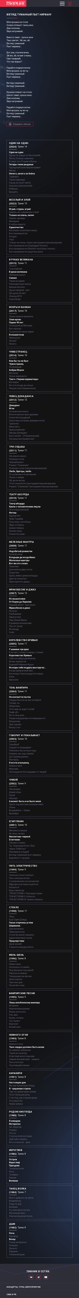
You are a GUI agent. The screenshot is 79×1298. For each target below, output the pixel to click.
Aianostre (14, 680)
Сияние (13, 278)
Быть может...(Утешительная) (24, 436)
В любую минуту (17, 224)
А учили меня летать (19, 1210)
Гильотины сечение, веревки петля (26, 420)
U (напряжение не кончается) (24, 881)
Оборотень (14, 706)
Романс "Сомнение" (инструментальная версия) (33, 486)
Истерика (13, 1005)
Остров (13, 1159)
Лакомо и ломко (17, 842)
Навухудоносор (17, 932)
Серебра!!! (14, 744)
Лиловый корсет (17, 275)
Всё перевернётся (18, 233)
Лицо (11, 916)
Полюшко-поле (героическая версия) (28, 468)
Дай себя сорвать (18, 1139)
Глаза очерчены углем (21, 922)
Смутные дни (15, 982)
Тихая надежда (17, 179)
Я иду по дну (15, 1204)
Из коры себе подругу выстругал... (27, 667)
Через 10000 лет (17, 849)
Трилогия (14, 423)
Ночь (11, 1171)
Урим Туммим (16, 519)
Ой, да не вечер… (17, 480)
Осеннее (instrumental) (20, 186)
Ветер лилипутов (17, 661)
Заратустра (15, 617)
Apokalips (14, 813)
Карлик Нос (15, 516)
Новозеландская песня (21, 1216)
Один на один (16, 152)
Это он (12, 1133)
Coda (11, 632)
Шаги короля (15, 979)
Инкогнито (14, 426)
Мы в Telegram (38, 1277)
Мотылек (13, 373)
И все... (12, 676)
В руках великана (18, 272)
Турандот (14, 176)
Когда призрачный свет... (22, 670)
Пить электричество (19, 878)
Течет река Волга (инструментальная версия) (32, 483)
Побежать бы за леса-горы (22, 750)
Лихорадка (14, 789)
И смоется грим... (17, 534)
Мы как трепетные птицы (22, 1085)
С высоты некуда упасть (21, 947)
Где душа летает (17, 293)
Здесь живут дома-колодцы (23, 575)
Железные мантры (19, 560)
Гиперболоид (15, 554)
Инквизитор (15, 1201)
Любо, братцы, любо (20, 471)
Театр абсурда (17, 503)
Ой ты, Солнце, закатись (21, 158)
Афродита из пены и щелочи (23, 884)
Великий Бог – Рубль (19, 810)
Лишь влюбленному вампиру (24, 1002)
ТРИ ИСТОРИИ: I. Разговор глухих (25, 893)
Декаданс (14, 405)
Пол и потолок (16, 1062)
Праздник (14, 1165)
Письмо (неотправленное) (22, 388)
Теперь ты (14, 703)
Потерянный (15, 367)
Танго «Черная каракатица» (24, 379)
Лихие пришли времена (21, 316)
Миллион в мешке (18, 830)
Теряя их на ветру (18, 1053)
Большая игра (16, 334)
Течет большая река (19, 1094)
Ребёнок (13, 189)
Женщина (14, 221)
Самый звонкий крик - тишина (24, 1059)
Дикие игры (15, 792)
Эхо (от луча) (15, 626)
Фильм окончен (17, 287)
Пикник (12, 1177)
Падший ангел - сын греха (22, 605)
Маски (12, 170)
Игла (11, 408)
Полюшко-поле (16, 459)
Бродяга (13, 192)
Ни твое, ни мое (17, 833)
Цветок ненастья (17, 578)
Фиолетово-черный (19, 836)
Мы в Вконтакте (31, 1277)
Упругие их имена (18, 973)
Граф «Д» (14, 712)
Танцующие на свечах (20, 976)
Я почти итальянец (19, 763)
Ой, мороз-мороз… (18, 456)
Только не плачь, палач (21, 215)
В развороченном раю (20, 623)
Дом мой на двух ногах (20, 569)
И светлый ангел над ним (21, 1056)
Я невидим (14, 1121)
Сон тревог (14, 1021)
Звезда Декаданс (18, 433)
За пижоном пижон (18, 411)
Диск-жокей (15, 944)
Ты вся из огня (16, 1168)
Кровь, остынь (16, 1018)
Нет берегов (15, 1127)
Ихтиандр (14, 629)
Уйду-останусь (16, 525)
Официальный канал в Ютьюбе (46, 1277)
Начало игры (15, 531)
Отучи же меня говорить (21, 935)
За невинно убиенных (20, 1050)
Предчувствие (16, 941)
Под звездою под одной (21, 970)
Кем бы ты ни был (18, 361)
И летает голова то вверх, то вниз (26, 652)
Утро (11, 239)
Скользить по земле (19, 967)
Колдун (13, 236)
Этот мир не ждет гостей (21, 709)
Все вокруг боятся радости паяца (26, 673)
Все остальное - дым (19, 1142)
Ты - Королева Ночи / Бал (22, 846)
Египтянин (14, 839)
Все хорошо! (15, 328)
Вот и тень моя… (17, 715)
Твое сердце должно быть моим (26, 1047)
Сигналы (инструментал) (21, 439)
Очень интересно (18, 1242)
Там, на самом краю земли (22, 1091)
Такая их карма (17, 281)
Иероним (13, 769)
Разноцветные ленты (20, 284)
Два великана (16, 929)
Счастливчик (15, 269)
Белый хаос (15, 1027)
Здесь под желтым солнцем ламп (26, 804)
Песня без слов (16, 985)
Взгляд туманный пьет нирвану (25, 855)
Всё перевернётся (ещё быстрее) (26, 251)
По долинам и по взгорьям (22, 474)
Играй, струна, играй (20, 209)
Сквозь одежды (17, 218)
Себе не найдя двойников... (23, 658)
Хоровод (13, 1236)
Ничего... (13, 344)
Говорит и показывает (20, 747)
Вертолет (14, 1024)
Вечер (12, 1239)
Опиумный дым (17, 1254)
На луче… (13, 611)
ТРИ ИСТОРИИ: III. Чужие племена (26, 899)
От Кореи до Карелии (20, 602)
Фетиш (12, 512)
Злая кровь (15, 319)
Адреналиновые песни (20, 938)
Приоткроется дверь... (20, 581)
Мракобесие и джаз (19, 608)
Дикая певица (16, 528)
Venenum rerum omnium (21, 875)
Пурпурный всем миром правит (25, 167)
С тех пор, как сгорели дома (23, 1098)
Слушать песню (22, 124)
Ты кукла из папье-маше (21, 331)
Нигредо (13, 798)
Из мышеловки (17, 599)
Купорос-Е (14, 887)
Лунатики (14, 566)
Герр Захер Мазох (18, 620)
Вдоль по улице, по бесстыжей (24, 155)
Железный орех (17, 1213)
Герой (12, 795)
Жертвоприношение (19, 1008)
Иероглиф (14, 1162)
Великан (13, 1181)
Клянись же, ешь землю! (21, 753)
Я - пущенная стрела (20, 1088)
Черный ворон (16, 462)
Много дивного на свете (21, 1198)
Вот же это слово (18, 563)
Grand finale (15, 299)
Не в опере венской (19, 509)
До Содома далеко (18, 756)
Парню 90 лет (16, 322)
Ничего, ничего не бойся (22, 173)
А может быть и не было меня (25, 801)
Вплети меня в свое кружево (23, 414)
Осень (12, 807)
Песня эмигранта (18, 376)
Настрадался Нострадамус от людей (27, 772)
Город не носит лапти (20, 183)
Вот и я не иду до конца (21, 385)
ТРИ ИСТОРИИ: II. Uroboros (22, 896)
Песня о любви (16, 477)
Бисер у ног (15, 727)
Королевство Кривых (20, 655)
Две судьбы (15, 724)
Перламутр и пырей (19, 852)
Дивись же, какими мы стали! (24, 212)
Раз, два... (14, 1015)
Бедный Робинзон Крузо (21, 664)
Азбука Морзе (16, 370)
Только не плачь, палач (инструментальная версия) (35, 242)
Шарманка (14, 925)
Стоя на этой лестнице (20, 1136)
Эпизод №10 (15, 296)
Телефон (13, 1174)
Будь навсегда (16, 890)
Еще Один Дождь (18, 919)
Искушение (14, 721)
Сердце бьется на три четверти (25, 700)
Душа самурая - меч (19, 290)
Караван (13, 1251)
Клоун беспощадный (19, 417)
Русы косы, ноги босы (20, 522)
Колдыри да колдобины (22, 557)
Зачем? (13, 341)
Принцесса (14, 338)
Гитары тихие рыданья (21, 164)
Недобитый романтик (20, 551)
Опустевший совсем (19, 1065)
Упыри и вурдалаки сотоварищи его (27, 718)
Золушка (13, 1245)
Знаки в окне (15, 766)
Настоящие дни (17, 1082)
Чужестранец (16, 364)
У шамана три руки (19, 649)
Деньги (13, 1248)
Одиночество (16, 227)
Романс (13, 1130)
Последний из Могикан (20, 325)
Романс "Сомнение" (19, 465)
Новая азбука (16, 1104)
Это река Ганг (16, 1101)
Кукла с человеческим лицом (24, 506)
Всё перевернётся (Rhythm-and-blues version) (32, 248)
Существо (14, 572)
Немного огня (16, 1044)
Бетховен (14, 382)
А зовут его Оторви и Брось (23, 161)
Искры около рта (17, 1012)
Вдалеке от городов (19, 858)
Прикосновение (17, 430)
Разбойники (15, 614)
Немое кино (15, 964)
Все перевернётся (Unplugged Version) (28, 245)
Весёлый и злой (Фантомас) (23, 230)
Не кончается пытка (20, 697)
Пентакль (14, 759)
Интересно (15, 1124)
